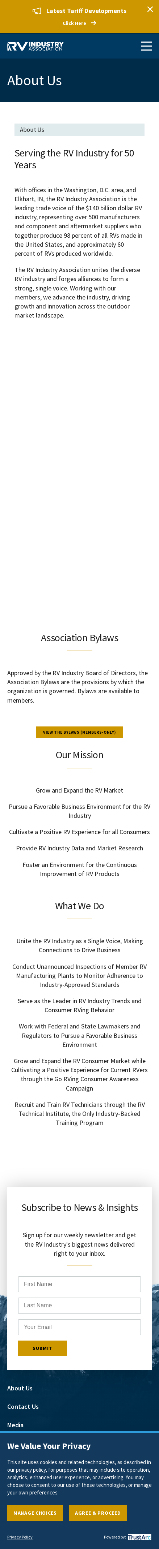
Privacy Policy (20, 1537)
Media (15, 1424)
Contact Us (23, 1406)
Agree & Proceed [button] (98, 1513)
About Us (20, 1388)
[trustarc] (138, 1537)
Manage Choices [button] (35, 1513)
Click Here (74, 23)
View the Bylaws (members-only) (79, 732)
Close (150, 9)
